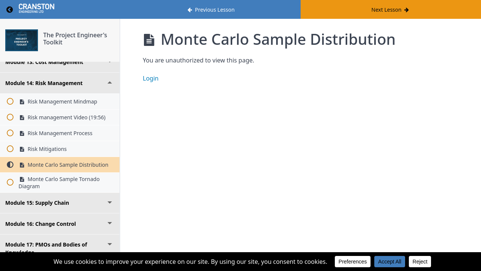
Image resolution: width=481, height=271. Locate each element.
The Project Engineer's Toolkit (75, 38)
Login (151, 78)
